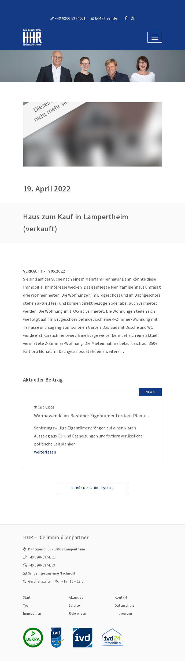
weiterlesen (45, 452)
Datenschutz (124, 605)
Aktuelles (76, 597)
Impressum (123, 613)
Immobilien (32, 613)
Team (27, 605)
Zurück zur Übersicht (93, 488)
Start (27, 597)
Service (74, 605)
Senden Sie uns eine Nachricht (51, 573)
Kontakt (121, 597)
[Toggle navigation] (154, 37)
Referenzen (77, 613)
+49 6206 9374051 (68, 18)
